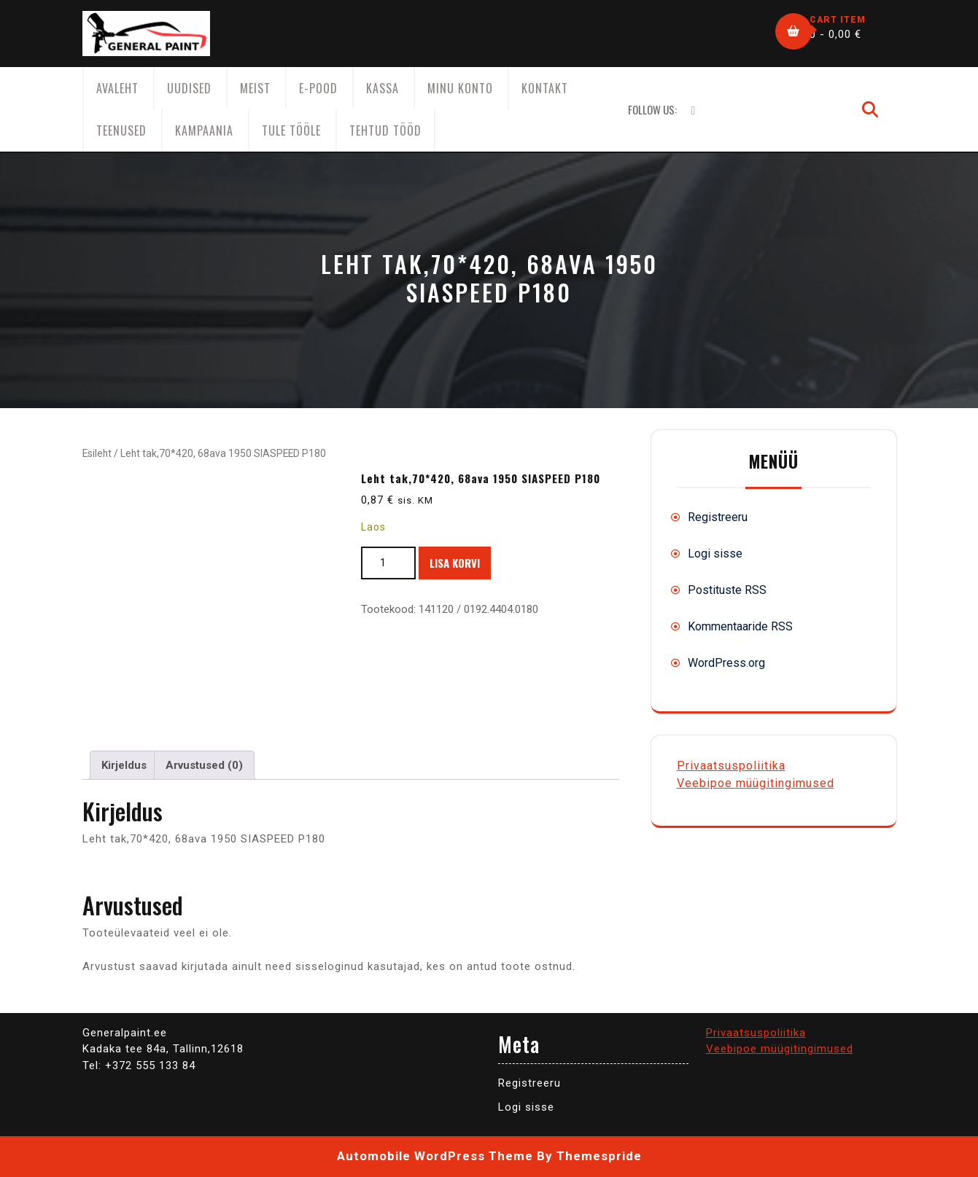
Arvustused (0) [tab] (204, 765)
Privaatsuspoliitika (731, 766)
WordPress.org (726, 663)
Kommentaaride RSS (740, 626)
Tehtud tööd (385, 130)
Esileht (97, 453)
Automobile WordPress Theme (435, 1156)
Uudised (189, 88)
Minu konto (460, 88)
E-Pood (318, 88)
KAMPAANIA (204, 130)
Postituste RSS (727, 590)
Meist (255, 88)
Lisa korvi (455, 563)
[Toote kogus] (388, 563)
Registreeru (718, 517)
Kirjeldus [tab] (124, 765)
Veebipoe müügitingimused (755, 783)
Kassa (382, 88)
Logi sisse (715, 553)
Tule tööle (291, 130)
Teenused (121, 130)
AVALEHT (117, 88)
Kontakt (544, 88)
